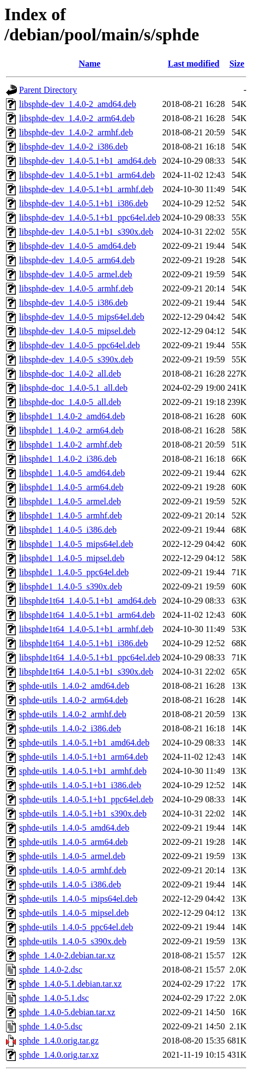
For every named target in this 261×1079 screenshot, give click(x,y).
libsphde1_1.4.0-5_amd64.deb (72, 473)
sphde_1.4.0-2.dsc (50, 969)
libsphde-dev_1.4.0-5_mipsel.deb (77, 331)
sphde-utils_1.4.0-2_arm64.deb (73, 700)
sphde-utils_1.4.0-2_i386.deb (70, 728)
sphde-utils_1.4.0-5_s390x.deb (72, 941)
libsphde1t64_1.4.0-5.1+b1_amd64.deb (87, 600)
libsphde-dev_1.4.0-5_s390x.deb (76, 359)
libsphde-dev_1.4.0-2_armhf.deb (76, 132)
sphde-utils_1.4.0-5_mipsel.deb (74, 912)
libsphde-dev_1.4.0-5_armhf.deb (76, 288)
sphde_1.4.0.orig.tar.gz (59, 1040)
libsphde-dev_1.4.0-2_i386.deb (73, 146)
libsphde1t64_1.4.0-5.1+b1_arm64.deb (87, 614)
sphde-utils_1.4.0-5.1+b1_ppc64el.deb (86, 799)
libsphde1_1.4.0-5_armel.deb (70, 501)
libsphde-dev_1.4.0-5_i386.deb (73, 302)
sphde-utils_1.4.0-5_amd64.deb (74, 827)
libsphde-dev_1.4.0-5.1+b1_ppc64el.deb (89, 217)
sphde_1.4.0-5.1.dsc (54, 998)
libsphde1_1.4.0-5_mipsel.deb (71, 558)
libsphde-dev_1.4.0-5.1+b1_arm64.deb (87, 175)
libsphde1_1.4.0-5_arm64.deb (71, 487)
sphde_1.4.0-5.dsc (50, 1026)
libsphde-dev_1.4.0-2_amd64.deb (77, 104)
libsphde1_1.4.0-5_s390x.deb (70, 586)
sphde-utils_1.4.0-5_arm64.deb (73, 841)
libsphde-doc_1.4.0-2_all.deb (70, 373)
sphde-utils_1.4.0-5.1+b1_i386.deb (80, 785)
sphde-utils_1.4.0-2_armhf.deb (72, 714)
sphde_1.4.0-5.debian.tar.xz (67, 1012)
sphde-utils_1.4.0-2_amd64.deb (74, 685)
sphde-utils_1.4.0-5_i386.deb (70, 884)
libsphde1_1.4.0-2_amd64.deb (72, 416)
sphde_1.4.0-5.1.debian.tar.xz (70, 983)
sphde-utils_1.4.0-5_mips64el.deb (78, 898)
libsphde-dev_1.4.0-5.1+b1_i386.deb (83, 203)
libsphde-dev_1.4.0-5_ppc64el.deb (79, 345)
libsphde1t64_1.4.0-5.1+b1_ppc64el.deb (89, 657)
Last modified (194, 63)
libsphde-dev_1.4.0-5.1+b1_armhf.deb (86, 189)
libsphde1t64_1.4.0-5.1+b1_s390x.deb (86, 671)
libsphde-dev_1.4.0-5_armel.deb (75, 274)
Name (89, 63)
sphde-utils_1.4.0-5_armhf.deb (72, 870)
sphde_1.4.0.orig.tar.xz (59, 1054)
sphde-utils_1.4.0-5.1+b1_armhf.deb (83, 771)
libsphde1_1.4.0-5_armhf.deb (70, 515)
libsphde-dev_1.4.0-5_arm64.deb (77, 260)
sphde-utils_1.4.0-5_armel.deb (72, 856)
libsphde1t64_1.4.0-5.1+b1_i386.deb (83, 643)
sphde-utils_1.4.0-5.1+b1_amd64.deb (84, 742)
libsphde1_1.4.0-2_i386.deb (68, 458)
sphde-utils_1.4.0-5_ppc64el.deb (76, 927)
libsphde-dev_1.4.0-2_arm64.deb (77, 118)
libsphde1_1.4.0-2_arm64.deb (71, 430)
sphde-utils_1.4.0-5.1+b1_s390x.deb (83, 813)
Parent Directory (48, 89)
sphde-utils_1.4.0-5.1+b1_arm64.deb (83, 756)
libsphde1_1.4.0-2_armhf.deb (70, 444)
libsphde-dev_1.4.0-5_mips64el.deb (81, 316)
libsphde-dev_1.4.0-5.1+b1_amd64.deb (87, 160)
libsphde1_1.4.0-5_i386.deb (68, 529)
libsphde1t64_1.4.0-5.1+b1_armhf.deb (86, 629)
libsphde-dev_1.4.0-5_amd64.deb (77, 246)
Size (237, 63)
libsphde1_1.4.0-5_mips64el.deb (76, 544)
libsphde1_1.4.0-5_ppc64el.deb (74, 572)
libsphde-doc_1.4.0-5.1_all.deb (73, 387)
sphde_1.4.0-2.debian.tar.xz (67, 955)
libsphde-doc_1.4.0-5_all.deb (70, 402)
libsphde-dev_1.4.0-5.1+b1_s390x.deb (86, 231)
